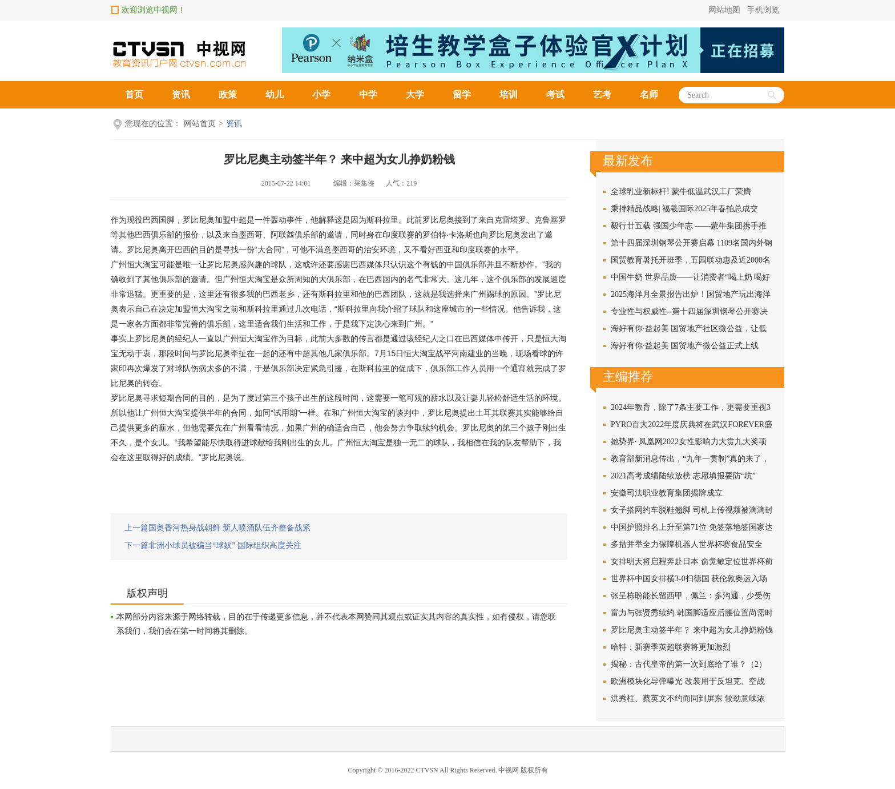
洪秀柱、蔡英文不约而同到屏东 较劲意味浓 (688, 698)
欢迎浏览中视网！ (154, 10)
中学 (368, 94)
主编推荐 (628, 376)
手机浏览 (763, 10)
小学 (321, 94)
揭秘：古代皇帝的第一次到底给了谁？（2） (689, 664)
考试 (555, 94)
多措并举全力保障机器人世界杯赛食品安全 (687, 544)
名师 (649, 94)
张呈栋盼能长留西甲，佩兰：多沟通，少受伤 (691, 595)
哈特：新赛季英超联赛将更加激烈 (671, 647)
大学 (415, 94)
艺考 (602, 94)
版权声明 (147, 593)
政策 (228, 94)
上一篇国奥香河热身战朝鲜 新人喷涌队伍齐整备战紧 (217, 528)
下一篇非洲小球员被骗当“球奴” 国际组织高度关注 (212, 545)
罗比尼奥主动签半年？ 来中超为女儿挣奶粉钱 (339, 159)
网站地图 (724, 10)
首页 (134, 94)
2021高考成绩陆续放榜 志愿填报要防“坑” (683, 476)
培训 (508, 94)
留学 (462, 94)
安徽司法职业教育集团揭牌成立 (667, 493)
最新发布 (628, 161)
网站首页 (200, 123)
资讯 (181, 94)
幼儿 (274, 94)
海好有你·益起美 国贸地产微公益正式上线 (685, 345)
